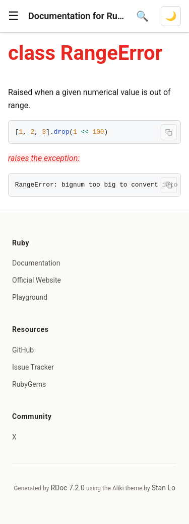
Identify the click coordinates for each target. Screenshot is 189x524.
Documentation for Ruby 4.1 (76, 16)
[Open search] (142, 16)
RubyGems (29, 384)
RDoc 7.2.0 (67, 488)
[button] (13, 16)
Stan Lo (163, 488)
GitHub (23, 350)
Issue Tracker (33, 367)
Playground (29, 297)
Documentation (36, 263)
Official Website (36, 280)
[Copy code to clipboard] (169, 132)
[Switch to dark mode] (171, 16)
